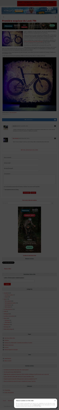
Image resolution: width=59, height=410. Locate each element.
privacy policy (36, 404)
